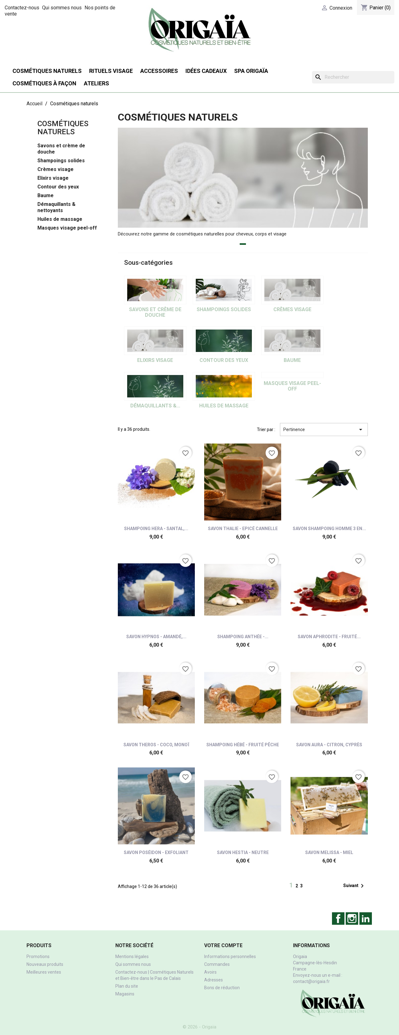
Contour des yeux (58, 187)
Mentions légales (132, 956)
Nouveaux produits (44, 964)
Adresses (213, 979)
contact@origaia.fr (311, 981)
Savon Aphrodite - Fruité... (329, 636)
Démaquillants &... (155, 406)
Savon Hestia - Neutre (243, 852)
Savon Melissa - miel (329, 852)
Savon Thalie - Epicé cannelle (243, 528)
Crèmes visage (55, 169)
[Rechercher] (353, 77)
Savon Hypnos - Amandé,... (156, 636)
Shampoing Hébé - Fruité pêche (242, 744)
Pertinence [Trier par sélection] (323, 429)
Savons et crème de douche (61, 149)
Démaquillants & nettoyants (56, 207)
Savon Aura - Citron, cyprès (329, 744)
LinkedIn (365, 918)
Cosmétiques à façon (44, 83)
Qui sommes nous (62, 8)
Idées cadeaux (206, 71)
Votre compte (223, 945)
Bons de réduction (222, 987)
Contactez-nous (22, 8)
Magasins (124, 993)
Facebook (338, 918)
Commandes (217, 964)
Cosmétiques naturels (47, 71)
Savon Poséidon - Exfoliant (156, 852)
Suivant (354, 886)
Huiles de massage (59, 219)
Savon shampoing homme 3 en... (329, 528)
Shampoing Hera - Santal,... (156, 528)
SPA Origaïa (251, 71)
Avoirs (210, 972)
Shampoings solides (61, 161)
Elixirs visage (53, 178)
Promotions (38, 956)
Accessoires (159, 71)
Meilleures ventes (43, 972)
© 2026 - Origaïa (199, 1027)
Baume (45, 195)
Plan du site (126, 986)
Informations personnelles (230, 956)
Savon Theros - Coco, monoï (156, 744)
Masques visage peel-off (67, 228)
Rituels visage (111, 71)
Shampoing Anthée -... (242, 636)
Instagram (352, 918)
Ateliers (96, 83)
